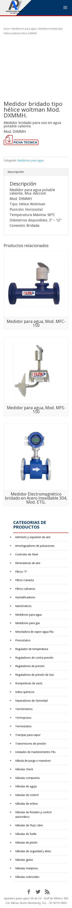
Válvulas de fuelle (25, 834)
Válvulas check (24, 769)
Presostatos (22, 640)
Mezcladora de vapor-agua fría (34, 631)
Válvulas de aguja (26, 786)
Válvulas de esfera (26, 803)
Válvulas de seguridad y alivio (33, 851)
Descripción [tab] (16, 172)
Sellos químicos (24, 692)
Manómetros (23, 606)
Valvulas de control (27, 795)
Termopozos (23, 717)
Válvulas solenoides (27, 877)
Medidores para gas (27, 623)
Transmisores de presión (30, 743)
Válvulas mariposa (26, 868)
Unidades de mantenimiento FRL (35, 752)
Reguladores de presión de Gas (34, 674)
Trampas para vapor (28, 735)
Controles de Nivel (26, 554)
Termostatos (23, 726)
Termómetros (24, 709)
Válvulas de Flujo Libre (29, 825)
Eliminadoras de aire (27, 563)
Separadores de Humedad (31, 700)
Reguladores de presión (30, 666)
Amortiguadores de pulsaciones (35, 546)
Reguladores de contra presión (34, 657)
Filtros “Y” (21, 571)
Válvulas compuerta (27, 778)
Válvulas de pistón (26, 842)
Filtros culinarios (25, 588)
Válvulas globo (24, 860)
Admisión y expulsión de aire (32, 537)
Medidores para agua (24, 28)
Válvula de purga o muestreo (33, 760)
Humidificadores (25, 597)
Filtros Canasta (24, 580)
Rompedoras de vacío (28, 683)
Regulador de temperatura (31, 649)
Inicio (7, 28)
